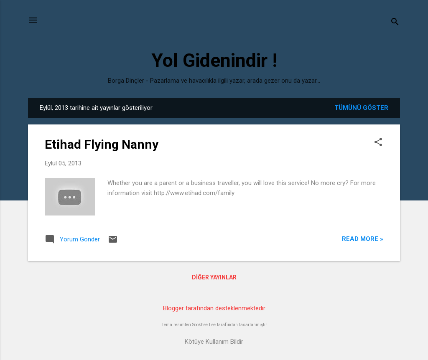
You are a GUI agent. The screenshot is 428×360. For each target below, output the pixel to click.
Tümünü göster (361, 108)
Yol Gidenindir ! (214, 60)
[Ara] (395, 22)
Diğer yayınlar (214, 277)
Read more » (362, 239)
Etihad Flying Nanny (101, 144)
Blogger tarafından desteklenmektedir (214, 308)
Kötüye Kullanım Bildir (214, 341)
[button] (378, 143)
